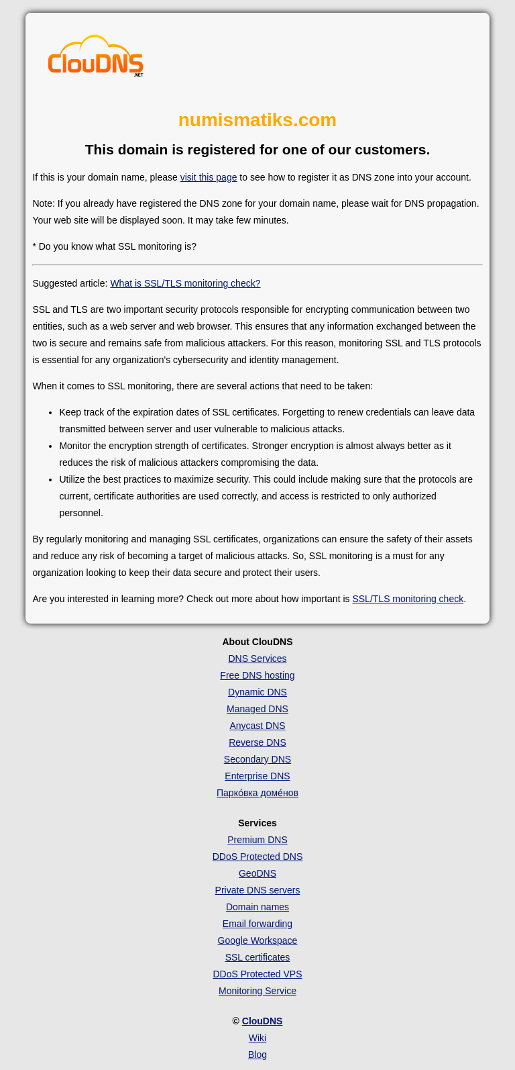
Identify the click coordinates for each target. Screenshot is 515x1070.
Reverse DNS (257, 742)
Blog (257, 1054)
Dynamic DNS (257, 692)
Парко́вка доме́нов (257, 792)
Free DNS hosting (257, 675)
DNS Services (257, 658)
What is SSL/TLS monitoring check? (185, 283)
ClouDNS (262, 1021)
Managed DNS (257, 708)
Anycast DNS (257, 725)
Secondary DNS (257, 759)
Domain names (257, 907)
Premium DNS (257, 839)
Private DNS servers (257, 890)
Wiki (257, 1037)
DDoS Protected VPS (257, 974)
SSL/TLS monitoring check (407, 598)
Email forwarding (257, 923)
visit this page (208, 177)
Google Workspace (258, 940)
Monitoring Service (257, 990)
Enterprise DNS (257, 776)
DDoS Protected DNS (258, 856)
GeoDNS (257, 873)
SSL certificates (257, 957)
